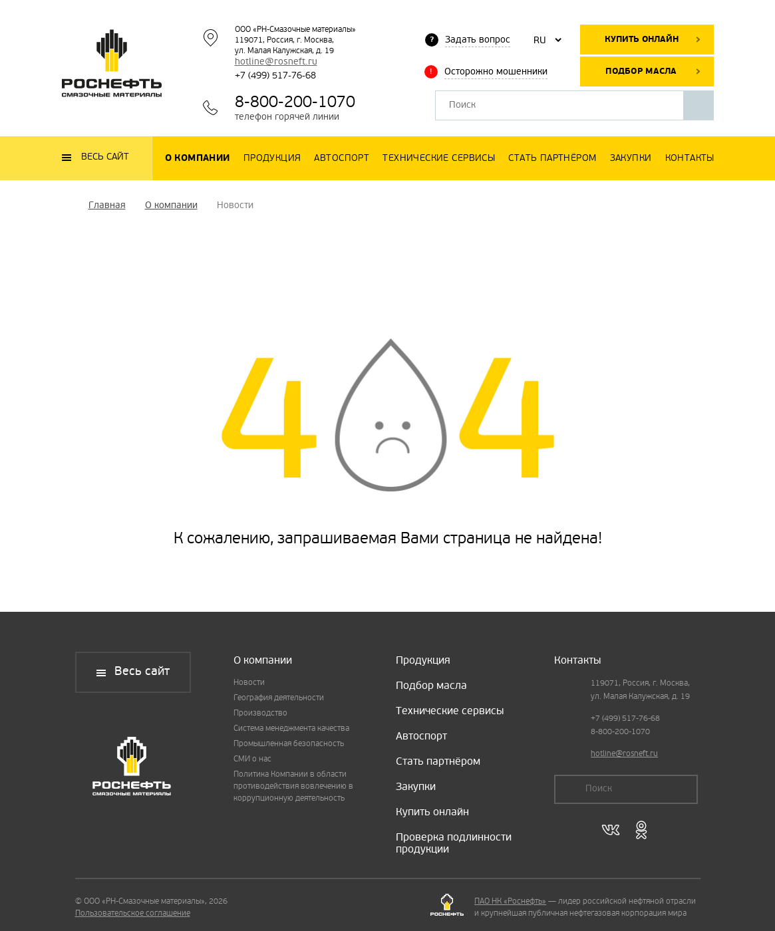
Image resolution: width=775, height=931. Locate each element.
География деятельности (278, 698)
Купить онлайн (642, 39)
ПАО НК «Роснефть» (510, 902)
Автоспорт (421, 737)
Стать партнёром (438, 762)
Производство (260, 714)
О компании (262, 661)
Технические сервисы (450, 711)
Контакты (577, 661)
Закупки (416, 787)
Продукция (423, 661)
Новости (249, 683)
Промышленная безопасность (288, 744)
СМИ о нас (252, 759)
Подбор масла (641, 71)
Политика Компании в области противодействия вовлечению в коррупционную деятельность (293, 787)
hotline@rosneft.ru (276, 62)
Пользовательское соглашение (132, 914)
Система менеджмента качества (291, 729)
